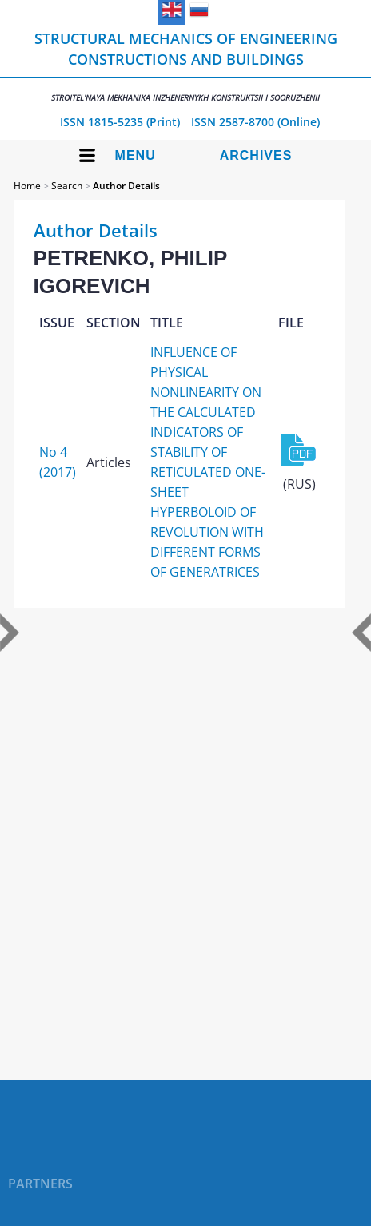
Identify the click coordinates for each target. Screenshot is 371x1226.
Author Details (126, 185)
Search (66, 185)
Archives (256, 155)
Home (27, 185)
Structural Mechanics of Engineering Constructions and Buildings (185, 66)
